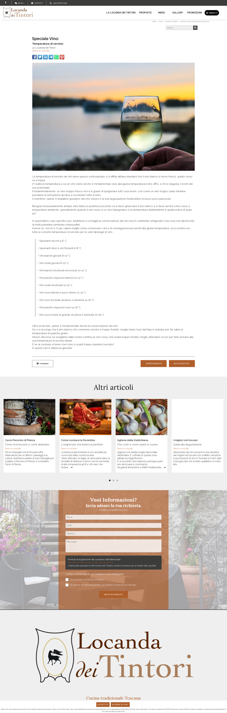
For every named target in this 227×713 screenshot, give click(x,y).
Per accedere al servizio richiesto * (85, 579)
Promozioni (194, 12)
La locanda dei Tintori (121, 12)
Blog (19, 3)
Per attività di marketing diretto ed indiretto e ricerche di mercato (100, 584)
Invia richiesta (113, 594)
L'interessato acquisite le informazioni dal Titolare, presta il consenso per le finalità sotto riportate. (112, 565)
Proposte (145, 12)
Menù (161, 12)
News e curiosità (40, 50)
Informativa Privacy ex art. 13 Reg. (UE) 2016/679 (90, 562)
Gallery (177, 12)
